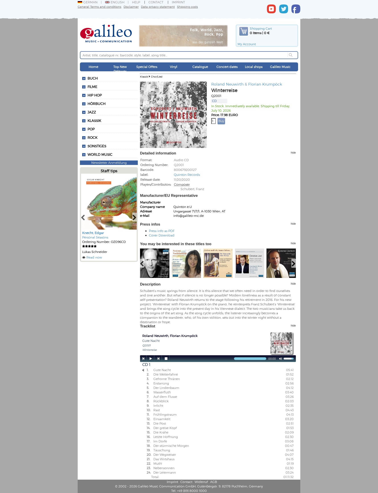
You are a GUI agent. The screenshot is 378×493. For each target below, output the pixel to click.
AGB (213, 482)
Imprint (178, 2)
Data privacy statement (158, 6)
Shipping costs (187, 6)
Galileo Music (280, 67)
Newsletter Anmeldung (109, 162)
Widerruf (201, 482)
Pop (91, 129)
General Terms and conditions (99, 6)
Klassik (94, 121)
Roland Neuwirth (227, 84)
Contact (155, 2)
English (114, 2)
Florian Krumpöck (265, 84)
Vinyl (173, 67)
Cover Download (162, 235)
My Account (247, 44)
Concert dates (227, 67)
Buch (92, 78)
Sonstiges (96, 146)
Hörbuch (96, 104)
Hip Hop (94, 95)
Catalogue (200, 67)
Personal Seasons (95, 237)
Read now (94, 257)
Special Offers (146, 67)
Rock (92, 138)
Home (93, 67)
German (88, 2)
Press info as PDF (162, 231)
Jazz (91, 112)
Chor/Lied (156, 76)
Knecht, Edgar (93, 233)
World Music (99, 154)
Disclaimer (131, 6)
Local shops (253, 67)
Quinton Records (187, 175)
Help (136, 2)
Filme (92, 87)
